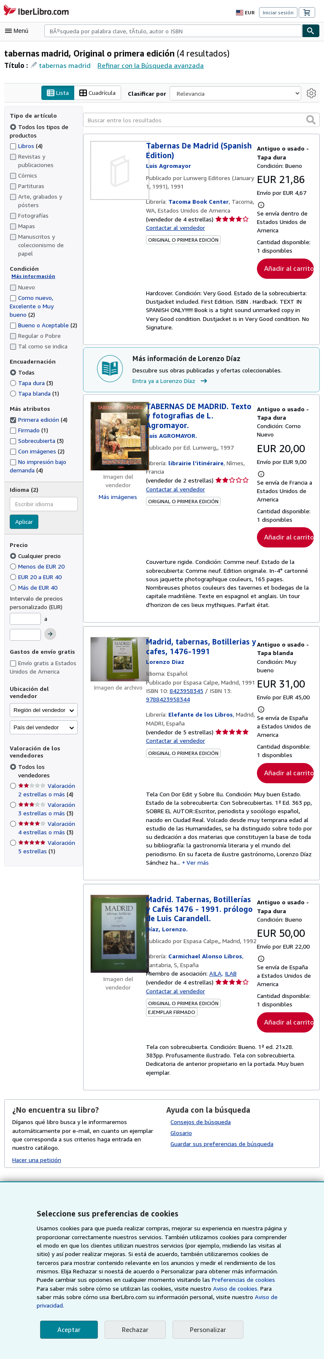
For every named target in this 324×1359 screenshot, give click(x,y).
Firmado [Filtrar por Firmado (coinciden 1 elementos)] (29, 430)
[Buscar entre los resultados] (201, 120)
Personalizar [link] (206, 1329)
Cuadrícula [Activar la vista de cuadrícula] (99, 93)
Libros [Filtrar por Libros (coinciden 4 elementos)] (26, 145)
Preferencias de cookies (198, 1288)
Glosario (181, 1137)
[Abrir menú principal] (18, 30)
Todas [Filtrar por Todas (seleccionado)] (22, 372)
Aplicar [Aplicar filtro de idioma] (24, 521)
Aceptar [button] (68, 1329)
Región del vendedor (39, 703)
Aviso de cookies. (189, 1297)
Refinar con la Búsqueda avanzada (145, 65)
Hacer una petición (37, 1163)
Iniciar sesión (279, 12)
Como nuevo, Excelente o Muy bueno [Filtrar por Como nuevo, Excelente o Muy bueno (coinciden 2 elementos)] (32, 306)
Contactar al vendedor (175, 228)
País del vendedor (36, 720)
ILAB (232, 986)
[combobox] (173, 30)
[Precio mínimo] (25, 619)
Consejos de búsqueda (200, 1126)
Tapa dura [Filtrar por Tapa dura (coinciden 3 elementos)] (31, 383)
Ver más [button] (199, 866)
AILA (216, 986)
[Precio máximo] (25, 635)
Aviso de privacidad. (230, 1305)
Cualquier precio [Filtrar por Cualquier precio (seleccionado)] (36, 556)
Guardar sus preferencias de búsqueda (221, 1148)
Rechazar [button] (134, 1329)
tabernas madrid (62, 65)
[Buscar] (310, 30)
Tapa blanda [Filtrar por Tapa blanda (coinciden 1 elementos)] (34, 393)
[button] (311, 119)
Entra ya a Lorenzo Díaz (171, 381)
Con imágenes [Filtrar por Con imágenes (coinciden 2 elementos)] (37, 451)
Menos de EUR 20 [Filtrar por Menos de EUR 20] (39, 566)
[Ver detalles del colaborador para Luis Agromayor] (168, 166)
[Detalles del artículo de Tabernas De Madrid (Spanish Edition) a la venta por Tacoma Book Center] (118, 170)
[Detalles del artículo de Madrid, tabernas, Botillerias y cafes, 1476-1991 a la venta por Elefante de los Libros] (118, 660)
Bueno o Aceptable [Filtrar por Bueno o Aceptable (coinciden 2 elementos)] (43, 324)
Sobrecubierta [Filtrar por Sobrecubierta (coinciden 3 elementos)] (37, 440)
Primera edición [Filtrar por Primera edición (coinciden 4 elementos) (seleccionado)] (39, 419)
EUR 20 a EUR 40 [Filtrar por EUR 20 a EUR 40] (39, 577)
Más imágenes (118, 496)
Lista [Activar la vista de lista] (59, 93)
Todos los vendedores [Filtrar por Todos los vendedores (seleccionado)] (47, 759)
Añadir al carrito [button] (287, 268)
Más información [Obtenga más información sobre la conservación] (31, 276)
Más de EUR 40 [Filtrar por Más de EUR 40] (36, 587)
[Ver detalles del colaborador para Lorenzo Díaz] (164, 663)
